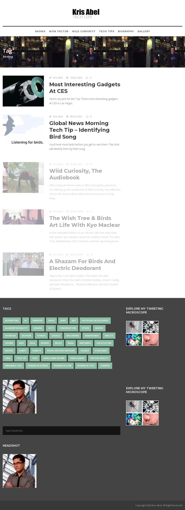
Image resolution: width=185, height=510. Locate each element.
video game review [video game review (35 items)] (53, 358)
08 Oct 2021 (76, 116)
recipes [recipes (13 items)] (9, 350)
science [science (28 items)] (85, 350)
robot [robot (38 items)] (23, 350)
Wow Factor (58, 31)
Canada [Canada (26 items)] (37, 328)
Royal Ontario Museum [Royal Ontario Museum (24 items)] (61, 350)
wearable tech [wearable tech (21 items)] (13, 365)
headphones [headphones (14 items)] (92, 335)
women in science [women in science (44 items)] (38, 365)
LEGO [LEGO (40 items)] (32, 343)
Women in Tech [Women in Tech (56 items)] (85, 365)
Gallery (143, 31)
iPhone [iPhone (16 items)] (9, 343)
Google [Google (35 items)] (55, 335)
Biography (126, 31)
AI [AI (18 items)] (26, 320)
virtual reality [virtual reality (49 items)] (99, 358)
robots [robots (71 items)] (37, 350)
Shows (40, 31)
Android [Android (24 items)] (37, 320)
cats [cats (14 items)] (50, 328)
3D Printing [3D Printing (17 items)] (12, 320)
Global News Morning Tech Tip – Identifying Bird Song (79, 130)
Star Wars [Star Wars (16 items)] (101, 350)
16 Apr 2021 (76, 164)
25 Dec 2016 (76, 211)
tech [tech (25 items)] (7, 358)
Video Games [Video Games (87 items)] (77, 358)
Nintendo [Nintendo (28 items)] (85, 343)
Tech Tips (106, 31)
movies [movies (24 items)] (45, 343)
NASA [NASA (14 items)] (71, 343)
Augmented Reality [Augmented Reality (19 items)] (16, 328)
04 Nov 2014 (76, 255)
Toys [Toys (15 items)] (34, 358)
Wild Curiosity (83, 31)
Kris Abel (58, 77)
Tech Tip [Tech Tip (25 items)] (21, 358)
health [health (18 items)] (109, 335)
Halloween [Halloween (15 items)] (72, 335)
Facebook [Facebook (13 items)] (10, 335)
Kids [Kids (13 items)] (21, 343)
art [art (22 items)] (74, 320)
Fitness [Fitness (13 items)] (41, 335)
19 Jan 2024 (76, 77)
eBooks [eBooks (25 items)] (99, 328)
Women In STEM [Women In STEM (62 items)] (62, 365)
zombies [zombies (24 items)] (105, 365)
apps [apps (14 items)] (63, 320)
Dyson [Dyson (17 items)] (85, 328)
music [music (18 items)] (58, 343)
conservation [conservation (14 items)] (67, 328)
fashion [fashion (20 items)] (26, 335)
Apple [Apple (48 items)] (51, 320)
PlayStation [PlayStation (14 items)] (104, 343)
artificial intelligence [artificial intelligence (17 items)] (95, 320)
